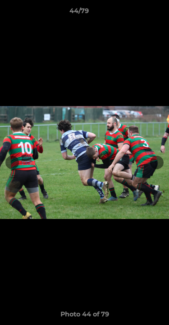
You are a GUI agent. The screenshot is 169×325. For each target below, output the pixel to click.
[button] (136, 13)
